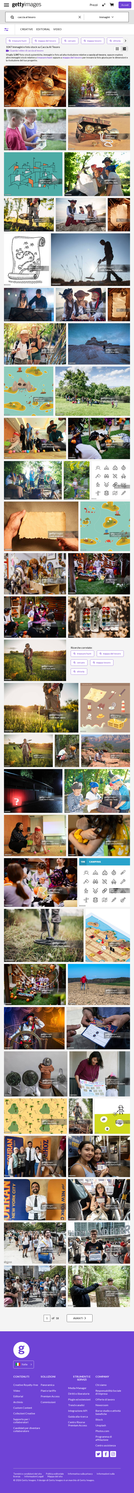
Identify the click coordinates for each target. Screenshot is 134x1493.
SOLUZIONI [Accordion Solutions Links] (48, 1376)
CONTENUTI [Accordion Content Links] (21, 1376)
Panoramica (47, 1384)
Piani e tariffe (48, 1390)
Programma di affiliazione (103, 1438)
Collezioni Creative (24, 1413)
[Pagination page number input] (47, 1318)
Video (16, 1390)
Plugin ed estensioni (79, 1399)
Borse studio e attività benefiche (108, 1412)
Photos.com (102, 1430)
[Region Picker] (23, 1364)
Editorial (18, 1396)
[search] (14, 17)
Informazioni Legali (34, 1476)
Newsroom (101, 1405)
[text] (48, 17)
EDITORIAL (43, 29)
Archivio (18, 1402)
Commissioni (48, 1402)
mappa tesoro (92, 40)
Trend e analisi (76, 1405)
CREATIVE (26, 29)
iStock (99, 1419)
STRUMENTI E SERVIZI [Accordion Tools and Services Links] (81, 1378)
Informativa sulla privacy (80, 1473)
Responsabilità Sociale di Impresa (108, 1392)
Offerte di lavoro (105, 1399)
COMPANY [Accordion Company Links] (102, 1376)
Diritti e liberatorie (78, 1393)
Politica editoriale (55, 1473)
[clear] (81, 17)
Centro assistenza (105, 1445)
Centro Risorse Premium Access (77, 1424)
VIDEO (57, 29)
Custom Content (22, 1407)
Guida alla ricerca (78, 1416)
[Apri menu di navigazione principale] (6, 5)
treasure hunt (18, 40)
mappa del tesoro (45, 40)
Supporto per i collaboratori (21, 1421)
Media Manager (77, 1388)
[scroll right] (125, 41)
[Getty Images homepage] (26, 4)
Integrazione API (77, 1410)
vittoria (115, 40)
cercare (70, 40)
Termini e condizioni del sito (27, 1473)
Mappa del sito (55, 1476)
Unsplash (100, 1425)
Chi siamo (101, 1384)
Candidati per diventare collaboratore (26, 1429)
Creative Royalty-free (25, 1384)
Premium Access (50, 1396)
